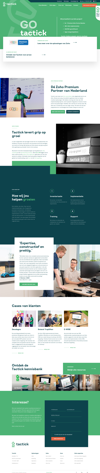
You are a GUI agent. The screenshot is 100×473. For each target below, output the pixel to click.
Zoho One (48, 454)
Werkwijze (66, 1)
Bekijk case (21, 344)
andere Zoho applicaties (29, 146)
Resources (62, 454)
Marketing (34, 450)
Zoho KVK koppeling (78, 450)
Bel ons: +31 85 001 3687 (86, 1)
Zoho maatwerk (49, 452)
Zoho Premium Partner (51, 450)
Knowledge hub (74, 1)
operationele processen (27, 144)
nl (95, 1)
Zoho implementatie (78, 452)
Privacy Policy (49, 464)
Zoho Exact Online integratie (80, 447)
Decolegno (16, 321)
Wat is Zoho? (48, 447)
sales (43, 142)
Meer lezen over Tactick (58, 103)
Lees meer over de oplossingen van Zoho (50, 49)
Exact (29, 149)
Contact (75, 5)
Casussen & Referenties (74, 103)
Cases (61, 452)
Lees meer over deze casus (28, 276)
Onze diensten (43, 5)
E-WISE (67, 321)
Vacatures (59, 1)
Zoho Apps (53, 5)
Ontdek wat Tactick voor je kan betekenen (81, 49)
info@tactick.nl (15, 454)
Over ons (61, 5)
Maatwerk (34, 454)
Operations (34, 452)
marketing (14, 144)
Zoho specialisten (67, 88)
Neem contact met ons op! (18, 417)
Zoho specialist (77, 454)
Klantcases (68, 5)
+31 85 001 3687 (15, 452)
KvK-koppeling (38, 149)
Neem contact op (58, 430)
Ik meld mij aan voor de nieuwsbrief (64, 426)
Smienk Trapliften (46, 321)
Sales (33, 447)
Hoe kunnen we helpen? (89, 5)
